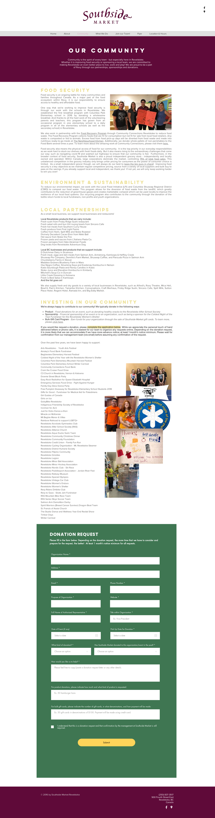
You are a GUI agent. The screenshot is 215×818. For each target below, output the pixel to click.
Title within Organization (120, 612)
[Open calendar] (96, 635)
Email (53, 583)
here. (165, 143)
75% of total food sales (152, 159)
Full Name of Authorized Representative (68, 612)
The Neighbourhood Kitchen (88, 141)
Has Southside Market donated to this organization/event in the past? (124, 645)
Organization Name (60, 554)
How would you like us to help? (64, 662)
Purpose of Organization (61, 597)
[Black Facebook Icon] (204, 7)
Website (113, 597)
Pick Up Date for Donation (123, 629)
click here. (58, 322)
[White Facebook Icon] (166, 807)
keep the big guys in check (138, 164)
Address (54, 568)
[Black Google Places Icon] (204, 11)
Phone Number (116, 583)
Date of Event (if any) (60, 629)
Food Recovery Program (93, 133)
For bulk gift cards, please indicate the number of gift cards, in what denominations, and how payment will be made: (101, 707)
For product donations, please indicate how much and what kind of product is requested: (89, 687)
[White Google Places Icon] (171, 807)
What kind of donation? (62, 645)
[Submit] (106, 742)
